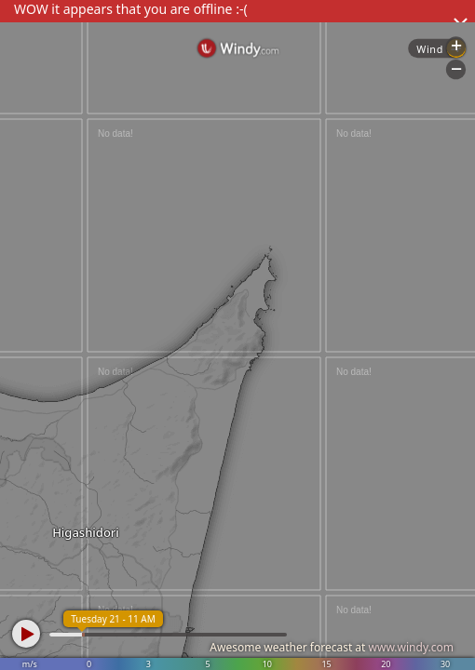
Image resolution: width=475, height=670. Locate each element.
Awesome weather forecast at (332, 647)
